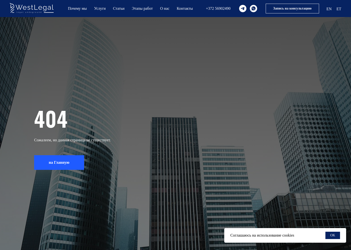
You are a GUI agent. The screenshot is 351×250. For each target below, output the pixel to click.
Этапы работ (142, 8)
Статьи (119, 8)
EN (329, 9)
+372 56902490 (218, 8)
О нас (164, 8)
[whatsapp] (253, 8)
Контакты (185, 8)
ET (338, 9)
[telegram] (242, 8)
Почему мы (77, 8)
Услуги (100, 8)
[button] (292, 8)
